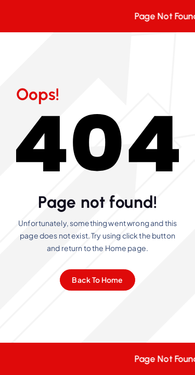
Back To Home (97, 279)
